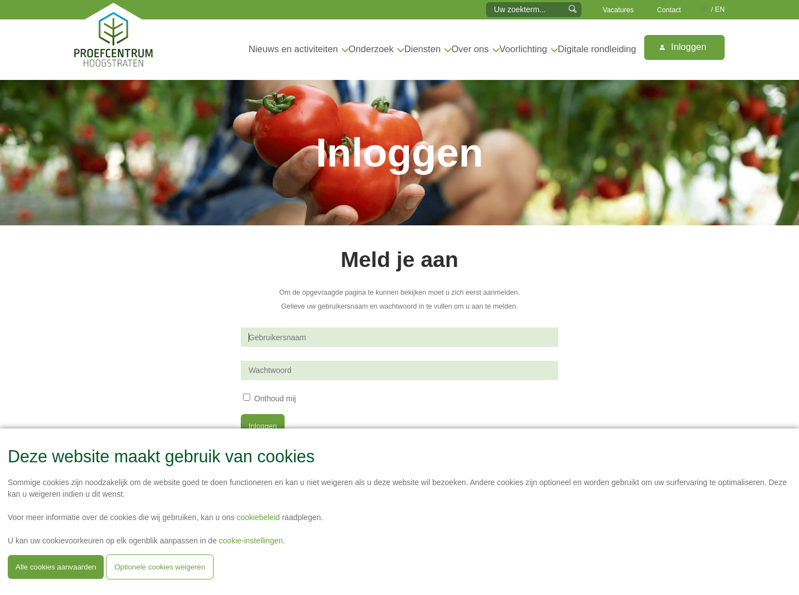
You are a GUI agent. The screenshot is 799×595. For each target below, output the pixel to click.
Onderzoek (370, 49)
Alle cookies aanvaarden (56, 567)
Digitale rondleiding (597, 49)
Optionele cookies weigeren (159, 567)
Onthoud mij (275, 398)
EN (720, 9)
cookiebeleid (258, 517)
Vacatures (618, 10)
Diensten (422, 49)
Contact (669, 10)
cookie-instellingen (251, 540)
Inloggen (683, 47)
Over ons (469, 49)
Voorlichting (523, 49)
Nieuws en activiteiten (293, 49)
